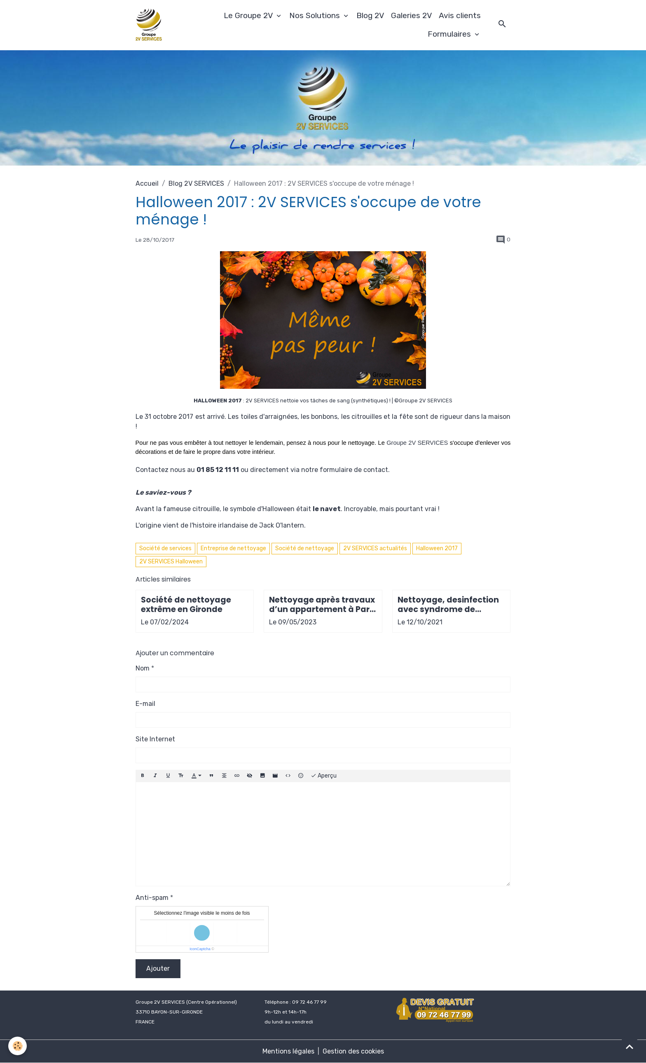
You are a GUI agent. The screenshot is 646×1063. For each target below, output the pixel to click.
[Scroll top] (629, 1046)
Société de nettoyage (304, 548)
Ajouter (158, 968)
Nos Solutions (315, 15)
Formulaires (450, 34)
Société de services (165, 548)
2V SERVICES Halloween (171, 561)
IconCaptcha (200, 949)
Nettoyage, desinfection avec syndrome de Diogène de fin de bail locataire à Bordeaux (448, 604)
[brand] (150, 25)
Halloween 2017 (437, 548)
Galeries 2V (411, 15)
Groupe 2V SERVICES (417, 442)
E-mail (145, 704)
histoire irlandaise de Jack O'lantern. (249, 525)
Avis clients (460, 15)
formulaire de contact (354, 470)
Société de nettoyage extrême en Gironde (186, 604)
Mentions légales (288, 1051)
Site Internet (155, 739)
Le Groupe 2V (249, 15)
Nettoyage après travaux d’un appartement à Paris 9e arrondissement (322, 604)
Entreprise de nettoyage (233, 548)
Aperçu (324, 776)
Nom (143, 668)
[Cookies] (17, 1046)
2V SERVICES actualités (375, 548)
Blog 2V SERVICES (196, 183)
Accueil (147, 183)
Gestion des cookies (353, 1051)
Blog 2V (370, 15)
